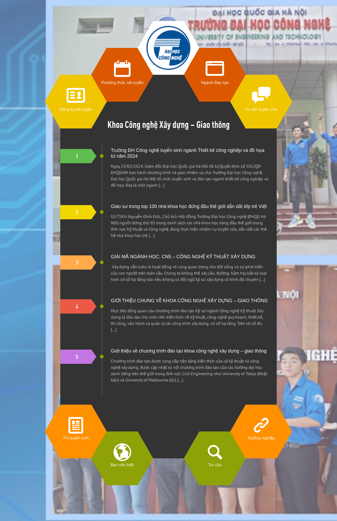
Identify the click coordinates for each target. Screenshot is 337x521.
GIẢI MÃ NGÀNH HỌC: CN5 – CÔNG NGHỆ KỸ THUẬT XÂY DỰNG (183, 256)
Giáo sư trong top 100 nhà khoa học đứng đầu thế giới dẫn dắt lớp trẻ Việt (189, 206)
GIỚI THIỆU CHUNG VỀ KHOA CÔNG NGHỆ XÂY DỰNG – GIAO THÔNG (189, 300)
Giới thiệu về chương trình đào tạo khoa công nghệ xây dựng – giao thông (188, 351)
